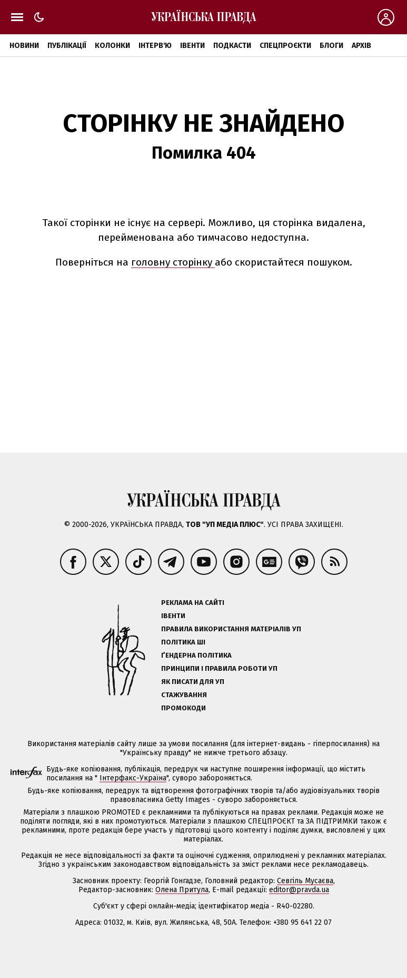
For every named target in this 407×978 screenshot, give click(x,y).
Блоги (331, 45)
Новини (24, 45)
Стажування (184, 695)
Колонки (112, 45)
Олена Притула (182, 889)
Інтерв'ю (155, 45)
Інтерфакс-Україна (133, 778)
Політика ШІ (183, 642)
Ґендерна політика (196, 655)
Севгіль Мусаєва (305, 880)
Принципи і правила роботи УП (219, 668)
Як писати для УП (192, 682)
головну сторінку (173, 262)
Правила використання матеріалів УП (231, 629)
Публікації (66, 45)
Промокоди (183, 708)
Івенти (192, 45)
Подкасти (232, 45)
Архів (361, 45)
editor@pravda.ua (299, 889)
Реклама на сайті (192, 603)
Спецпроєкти (285, 45)
